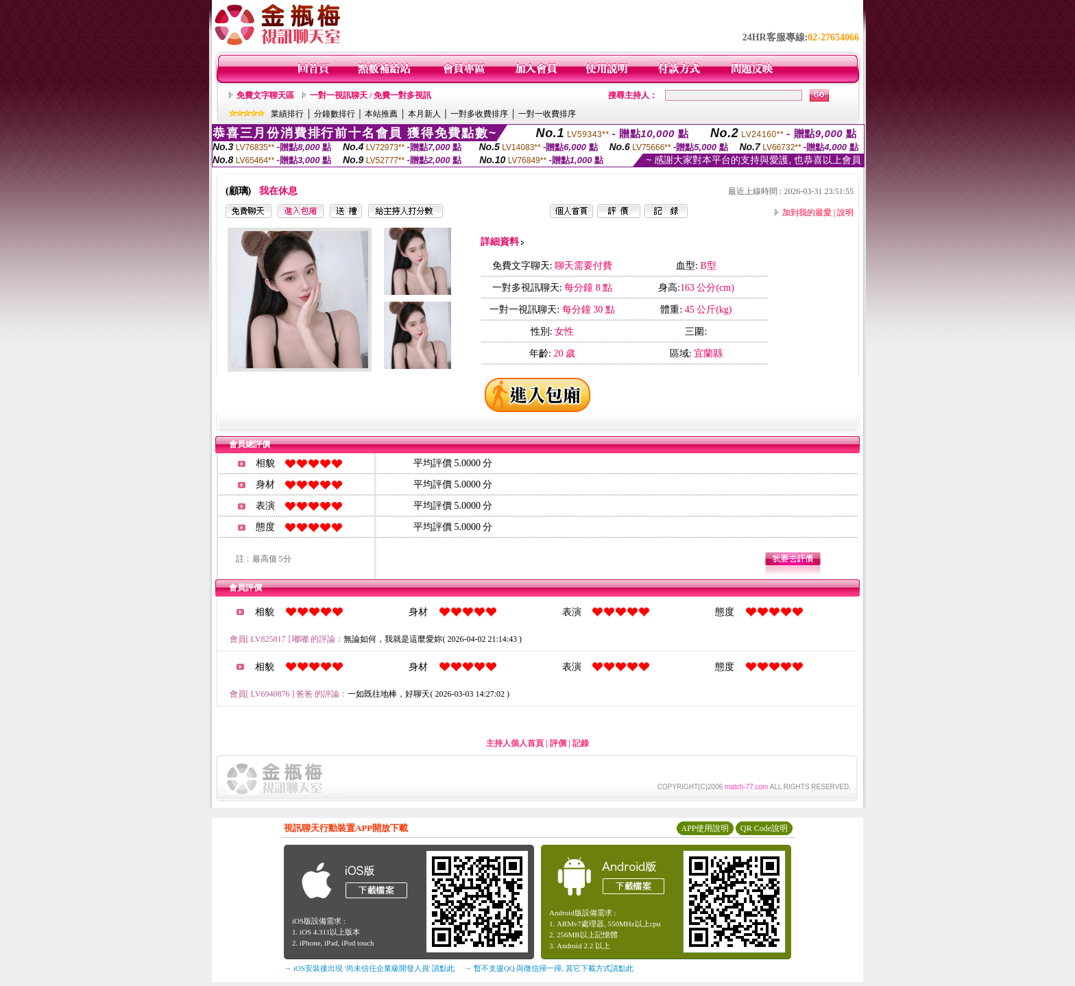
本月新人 (424, 114)
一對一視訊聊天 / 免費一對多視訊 (370, 95)
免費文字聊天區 (265, 95)
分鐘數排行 (334, 114)
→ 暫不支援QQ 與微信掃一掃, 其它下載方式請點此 (548, 968)
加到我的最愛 (807, 212)
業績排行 (287, 114)
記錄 (580, 743)
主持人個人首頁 (515, 743)
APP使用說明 (705, 828)
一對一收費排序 (547, 114)
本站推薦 (381, 114)
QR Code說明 (764, 828)
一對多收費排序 (479, 114)
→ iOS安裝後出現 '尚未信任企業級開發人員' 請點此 (369, 968)
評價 (558, 743)
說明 (845, 212)
